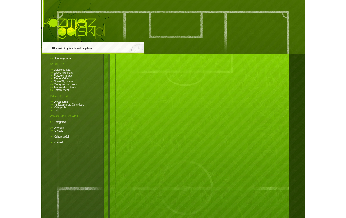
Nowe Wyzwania (63, 81)
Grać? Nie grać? (63, 72)
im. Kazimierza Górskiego (69, 104)
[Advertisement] (177, 61)
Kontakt (58, 142)
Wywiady (59, 127)
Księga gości (61, 136)
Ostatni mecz (61, 90)
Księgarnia (60, 107)
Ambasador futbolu (65, 87)
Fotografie (60, 122)
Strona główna (62, 58)
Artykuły (58, 130)
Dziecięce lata (62, 69)
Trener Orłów (61, 78)
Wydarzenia (61, 101)
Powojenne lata (63, 75)
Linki (56, 110)
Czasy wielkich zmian (66, 84)
